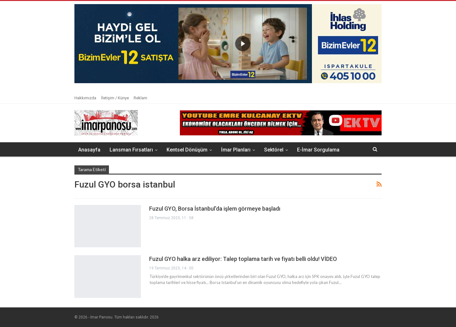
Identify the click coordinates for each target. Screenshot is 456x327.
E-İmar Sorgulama (318, 150)
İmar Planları (235, 150)
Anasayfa (89, 150)
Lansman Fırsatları (131, 150)
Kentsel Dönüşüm (187, 150)
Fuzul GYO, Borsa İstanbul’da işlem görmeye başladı (214, 208)
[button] (228, 43)
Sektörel (273, 150)
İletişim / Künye (115, 98)
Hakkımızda (85, 98)
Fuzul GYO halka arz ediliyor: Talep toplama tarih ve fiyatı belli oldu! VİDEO (243, 259)
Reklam (140, 98)
